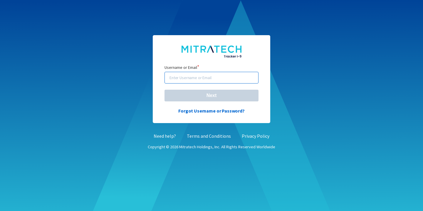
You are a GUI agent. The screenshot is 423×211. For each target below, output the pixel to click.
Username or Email (181, 67)
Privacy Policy (255, 135)
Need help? (165, 135)
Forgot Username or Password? (211, 111)
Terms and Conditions (209, 135)
